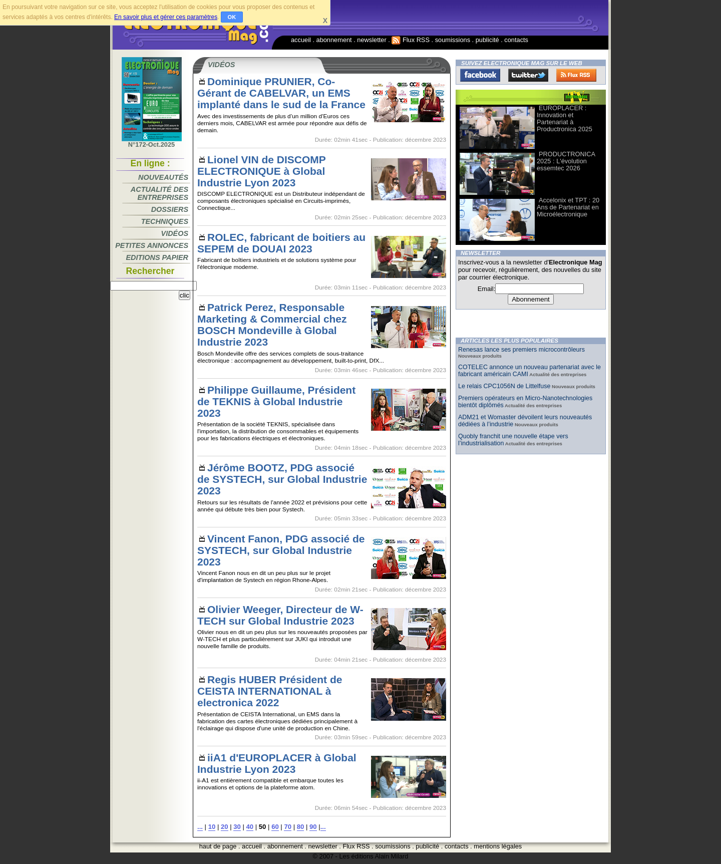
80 (300, 826)
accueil (301, 40)
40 (250, 826)
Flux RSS (411, 40)
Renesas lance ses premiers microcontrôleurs (521, 349)
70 (287, 826)
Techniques (164, 221)
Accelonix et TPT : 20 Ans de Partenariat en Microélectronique (568, 207)
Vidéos (174, 233)
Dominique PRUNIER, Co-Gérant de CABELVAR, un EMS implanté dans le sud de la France (281, 93)
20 (224, 826)
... (200, 826)
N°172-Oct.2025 (152, 141)
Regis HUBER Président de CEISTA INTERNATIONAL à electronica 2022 (269, 691)
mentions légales (498, 846)
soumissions (452, 40)
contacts (516, 40)
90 (313, 826)
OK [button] (232, 17)
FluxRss (576, 75)
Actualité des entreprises (159, 193)
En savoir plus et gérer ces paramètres (165, 17)
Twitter (528, 75)
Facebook (480, 75)
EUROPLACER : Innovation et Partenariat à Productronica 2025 (564, 118)
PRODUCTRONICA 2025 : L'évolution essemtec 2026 (566, 161)
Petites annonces (151, 245)
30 (237, 826)
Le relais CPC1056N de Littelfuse (504, 386)
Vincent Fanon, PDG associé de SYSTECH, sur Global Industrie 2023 (281, 550)
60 (275, 826)
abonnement (334, 40)
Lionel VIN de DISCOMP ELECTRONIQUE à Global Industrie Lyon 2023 (261, 171)
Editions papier (157, 257)
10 (212, 826)
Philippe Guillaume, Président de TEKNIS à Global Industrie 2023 (276, 401)
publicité (487, 40)
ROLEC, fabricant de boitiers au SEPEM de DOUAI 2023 (281, 242)
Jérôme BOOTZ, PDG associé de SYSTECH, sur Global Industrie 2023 (282, 479)
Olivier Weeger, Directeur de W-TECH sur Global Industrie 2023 (280, 615)
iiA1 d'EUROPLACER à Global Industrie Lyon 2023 (276, 763)
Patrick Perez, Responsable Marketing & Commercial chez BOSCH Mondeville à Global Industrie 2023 (272, 325)
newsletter (371, 40)
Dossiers (169, 209)
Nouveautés (163, 177)
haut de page (218, 846)
